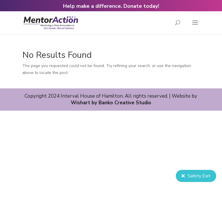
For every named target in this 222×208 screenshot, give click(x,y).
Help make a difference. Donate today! (111, 6)
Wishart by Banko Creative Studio (111, 102)
